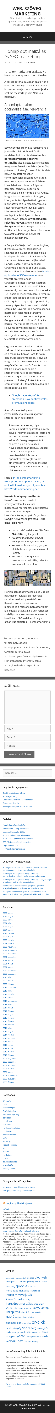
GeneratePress (27, 1408)
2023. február (8, 943)
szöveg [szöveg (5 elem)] (32, 1328)
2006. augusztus (9, 1058)
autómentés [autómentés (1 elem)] (20, 1278)
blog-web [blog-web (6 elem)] (41, 1277)
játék (5, 1138)
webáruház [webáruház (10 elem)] (14, 1341)
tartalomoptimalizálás (17, 651)
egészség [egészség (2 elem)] (29, 1281)
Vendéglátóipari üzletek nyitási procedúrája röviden (24, 876)
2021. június (8, 960)
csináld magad (9, 1107)
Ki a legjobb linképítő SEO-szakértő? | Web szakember (25, 867)
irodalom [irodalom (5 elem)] (11, 1294)
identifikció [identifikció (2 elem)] (35, 1290)
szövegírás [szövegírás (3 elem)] (42, 1328)
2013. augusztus (9, 1038)
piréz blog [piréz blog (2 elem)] (26, 1323)
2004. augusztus (9, 1065)
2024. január (8, 930)
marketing (33, 638)
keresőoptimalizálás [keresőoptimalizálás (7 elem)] (19, 1304)
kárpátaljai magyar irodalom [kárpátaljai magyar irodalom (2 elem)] (19, 1308)
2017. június (8, 1008)
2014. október (8, 1024)
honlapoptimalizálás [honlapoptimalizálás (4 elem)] (17, 1290)
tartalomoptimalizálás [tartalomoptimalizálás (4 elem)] (18, 1332)
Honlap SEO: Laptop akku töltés (16, 828)
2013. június (8, 1041)
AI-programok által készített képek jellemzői (21, 1231)
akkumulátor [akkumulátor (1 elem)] (10, 1278)
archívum (7, 1101)
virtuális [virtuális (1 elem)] (38, 1337)
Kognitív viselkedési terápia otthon (28, 888)
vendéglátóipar (9, 1168)
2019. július (7, 991)
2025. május (8, 916)
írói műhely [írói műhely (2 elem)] (33, 1341)
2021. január (8, 967)
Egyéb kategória (9, 1111)
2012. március (8, 1052)
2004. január (8, 1072)
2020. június (8, 980)
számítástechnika (10, 1162)
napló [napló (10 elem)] (10, 1316)
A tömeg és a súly (10, 796)
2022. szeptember (10, 950)
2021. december (9, 957)
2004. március (8, 1068)
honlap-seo (7, 1131)
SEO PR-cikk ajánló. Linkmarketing (17, 842)
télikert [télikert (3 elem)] (44, 1332)
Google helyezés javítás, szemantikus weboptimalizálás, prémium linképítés (30, 399)
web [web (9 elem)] (45, 1336)
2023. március (8, 940)
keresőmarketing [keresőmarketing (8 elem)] (18, 1299)
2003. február (8, 1082)
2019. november (9, 987)
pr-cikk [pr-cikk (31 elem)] (38, 1322)
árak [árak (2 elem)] (25, 1341)
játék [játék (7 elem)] (28, 1295)
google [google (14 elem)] (21, 1286)
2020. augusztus (9, 974)
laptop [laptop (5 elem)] (45, 1308)
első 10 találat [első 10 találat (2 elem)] (41, 1281)
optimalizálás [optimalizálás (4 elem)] (13, 1322)
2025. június (8, 913)
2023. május (8, 936)
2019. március (8, 994)
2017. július (7, 1004)
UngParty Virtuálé (10, 845)
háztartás (7, 1124)
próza (5, 1158)
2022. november (9, 947)
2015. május (8, 1014)
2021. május (8, 964)
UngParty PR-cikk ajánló (19, 1203)
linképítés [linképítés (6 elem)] (12, 1312)
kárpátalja (7, 1141)
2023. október (8, 933)
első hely (13, 642)
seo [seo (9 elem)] (24, 1328)
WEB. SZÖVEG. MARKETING (27, 11)
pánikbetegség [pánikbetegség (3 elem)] (13, 1328)
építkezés (7, 1118)
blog (5, 1104)
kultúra (6, 1151)
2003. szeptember (10, 1075)
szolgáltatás (8, 1165)
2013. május (8, 1045)
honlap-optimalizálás (11, 1128)
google (23, 642)
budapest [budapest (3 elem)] (11, 1281)
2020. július (7, 977)
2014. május (8, 1031)
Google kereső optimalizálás (14, 825)
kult (4, 1148)
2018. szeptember (10, 1001)
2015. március (8, 1018)
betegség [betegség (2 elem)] (29, 1277)
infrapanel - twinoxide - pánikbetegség (19, 1187)
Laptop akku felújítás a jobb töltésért (18, 800)
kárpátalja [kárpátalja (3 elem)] (39, 1303)
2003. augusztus (9, 1079)
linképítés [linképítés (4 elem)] (24, 1312)
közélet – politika (10, 1145)
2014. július (7, 1028)
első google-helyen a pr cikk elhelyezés (19, 1190)
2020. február (8, 984)
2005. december (9, 1062)
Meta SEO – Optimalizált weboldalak (18, 839)
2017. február (8, 1011)
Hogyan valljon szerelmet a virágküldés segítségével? (27, 881)
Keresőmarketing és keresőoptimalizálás (19, 870)
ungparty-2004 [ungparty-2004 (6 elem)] (15, 1336)
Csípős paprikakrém (11, 803)
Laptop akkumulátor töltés (14, 832)
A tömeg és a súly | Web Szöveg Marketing (20, 873)
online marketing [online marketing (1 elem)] (28, 1317)
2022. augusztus (9, 953)
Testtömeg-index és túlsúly (14, 793)
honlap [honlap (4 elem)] (32, 1286)
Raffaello (6, 1209)
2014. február (8, 1035)
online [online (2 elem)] (18, 1317)
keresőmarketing (39, 647)
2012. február (8, 1055)
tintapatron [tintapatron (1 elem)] (36, 1332)
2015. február (8, 1021)
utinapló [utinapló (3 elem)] (30, 1336)
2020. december (9, 970)
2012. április (8, 1048)
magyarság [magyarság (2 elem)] (36, 1312)
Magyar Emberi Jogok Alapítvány (16, 835)
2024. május (8, 926)
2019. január (8, 997)
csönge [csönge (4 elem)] (20, 1281)
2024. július (7, 923)
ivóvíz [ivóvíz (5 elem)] (21, 1294)
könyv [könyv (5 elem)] (36, 1308)
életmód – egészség (11, 1114)
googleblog (7, 1121)
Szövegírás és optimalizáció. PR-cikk (17, 806)
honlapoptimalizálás (16, 647)
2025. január (8, 920)
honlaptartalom (17, 638)
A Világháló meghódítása (15, 849)
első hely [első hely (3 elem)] (10, 1286)
